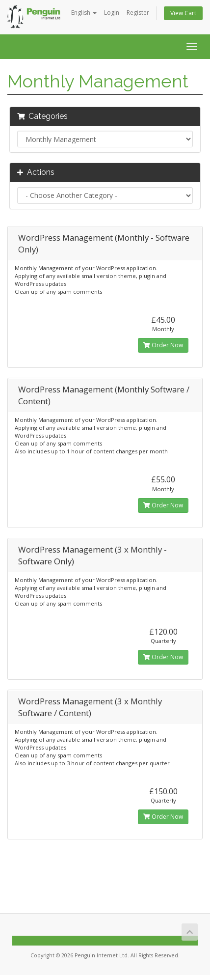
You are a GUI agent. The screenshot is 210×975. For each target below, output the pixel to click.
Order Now (163, 345)
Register (138, 12)
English (84, 12)
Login (111, 12)
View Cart (183, 13)
